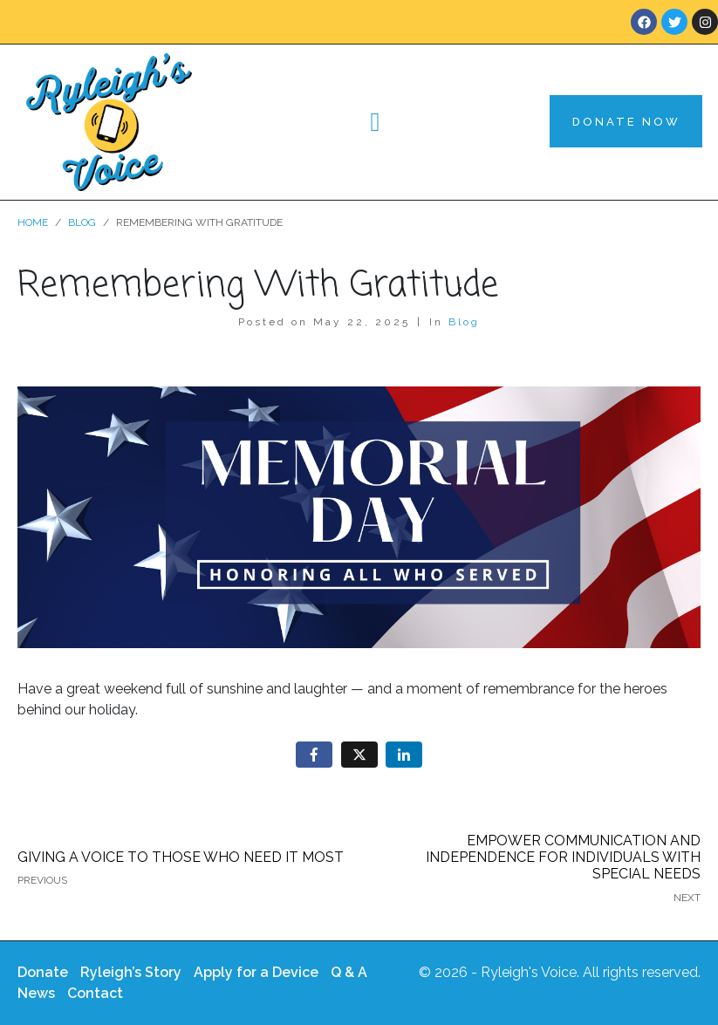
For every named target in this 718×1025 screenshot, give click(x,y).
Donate (42, 972)
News (36, 993)
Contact (95, 993)
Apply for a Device (256, 972)
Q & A (349, 972)
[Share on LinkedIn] (404, 755)
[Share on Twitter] (359, 755)
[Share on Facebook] (314, 755)
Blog (464, 322)
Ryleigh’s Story (130, 972)
